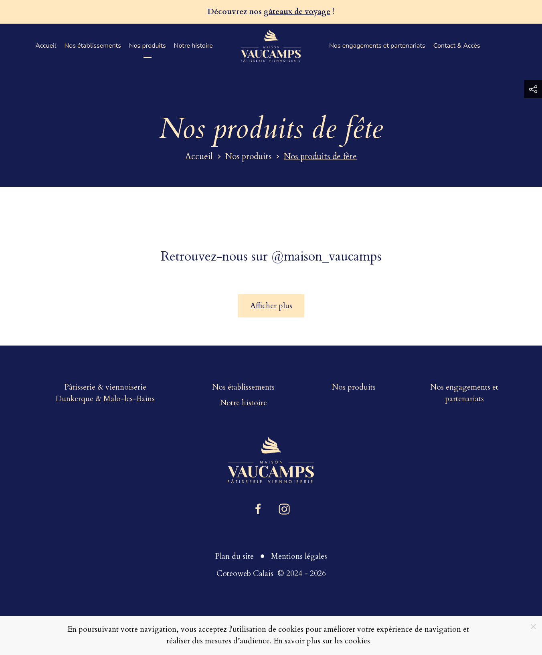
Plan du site (234, 556)
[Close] (533, 626)
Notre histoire (193, 45)
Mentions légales (299, 556)
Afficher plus (271, 306)
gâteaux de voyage (297, 11)
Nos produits (147, 45)
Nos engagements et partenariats (377, 45)
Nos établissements (92, 45)
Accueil (45, 45)
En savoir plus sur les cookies (321, 641)
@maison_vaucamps (326, 256)
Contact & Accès (456, 45)
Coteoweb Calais (244, 573)
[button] (533, 89)
